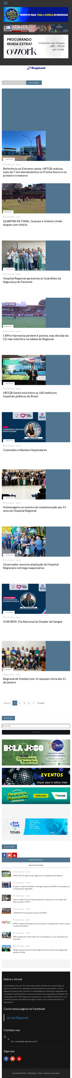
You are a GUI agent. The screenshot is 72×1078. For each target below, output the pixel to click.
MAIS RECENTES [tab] (36, 860)
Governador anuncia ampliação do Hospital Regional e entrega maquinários (31, 566)
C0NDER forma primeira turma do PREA (30, 913)
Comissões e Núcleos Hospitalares (25, 450)
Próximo (41, 703)
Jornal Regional (17, 1018)
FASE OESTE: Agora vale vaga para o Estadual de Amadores (38, 875)
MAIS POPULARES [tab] (36, 865)
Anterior (7, 703)
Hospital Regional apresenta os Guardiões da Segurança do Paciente (32, 280)
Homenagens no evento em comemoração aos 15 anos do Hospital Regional (34, 508)
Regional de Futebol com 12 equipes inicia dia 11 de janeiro (34, 680)
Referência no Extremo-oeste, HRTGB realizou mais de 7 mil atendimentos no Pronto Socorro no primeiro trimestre (35, 172)
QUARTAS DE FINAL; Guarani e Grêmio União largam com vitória (32, 222)
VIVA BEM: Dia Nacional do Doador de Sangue (32, 621)
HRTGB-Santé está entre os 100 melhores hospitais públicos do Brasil (30, 394)
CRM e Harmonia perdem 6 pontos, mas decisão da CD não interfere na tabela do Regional (35, 337)
